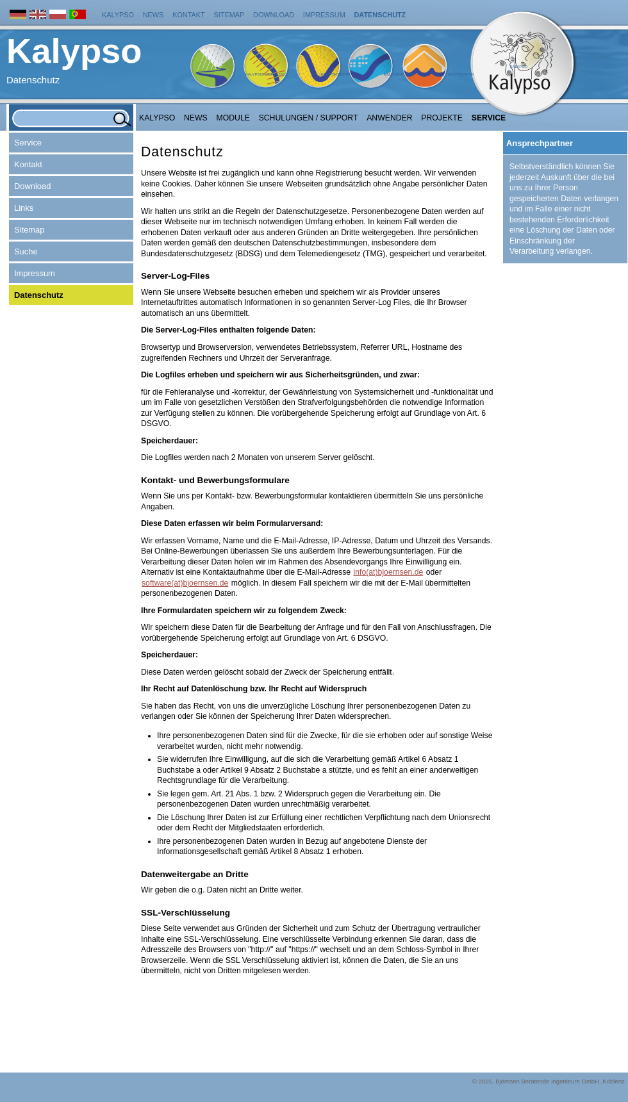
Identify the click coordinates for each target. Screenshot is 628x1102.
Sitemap (229, 15)
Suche (26, 251)
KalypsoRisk (460, 74)
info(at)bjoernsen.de (389, 572)
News (153, 15)
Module (233, 117)
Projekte (442, 117)
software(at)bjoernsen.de (185, 583)
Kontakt (188, 15)
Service (489, 117)
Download (273, 15)
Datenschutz (380, 15)
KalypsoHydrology (266, 74)
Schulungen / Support (308, 117)
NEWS (196, 117)
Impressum (324, 15)
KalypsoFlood (398, 74)
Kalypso (118, 15)
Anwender (389, 117)
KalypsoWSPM (335, 74)
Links (23, 208)
